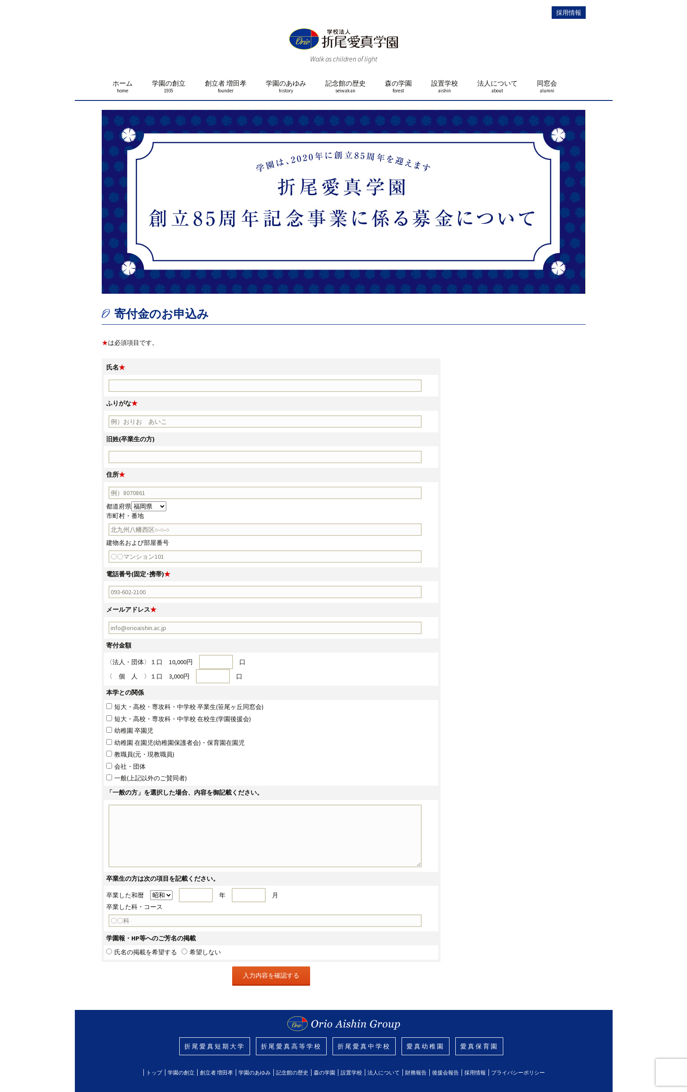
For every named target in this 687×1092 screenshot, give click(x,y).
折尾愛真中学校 (364, 1046)
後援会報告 (445, 1072)
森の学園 (398, 86)
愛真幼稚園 (425, 1046)
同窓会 (547, 86)
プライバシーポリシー (518, 1072)
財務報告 (416, 1072)
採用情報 (568, 13)
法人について (497, 86)
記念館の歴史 (345, 86)
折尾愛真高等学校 (291, 1046)
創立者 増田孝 (225, 86)
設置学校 (444, 86)
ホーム (122, 86)
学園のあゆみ (286, 86)
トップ (154, 1072)
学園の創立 (169, 86)
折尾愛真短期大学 (214, 1046)
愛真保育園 (479, 1046)
